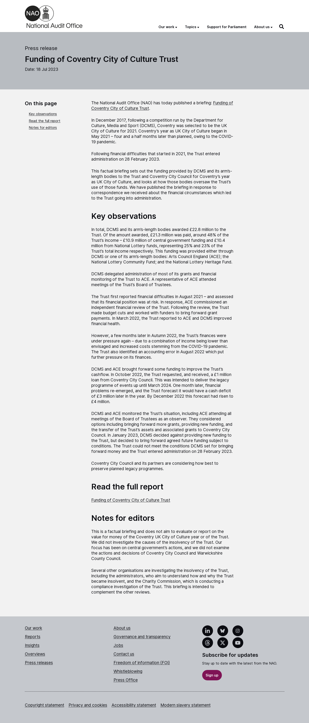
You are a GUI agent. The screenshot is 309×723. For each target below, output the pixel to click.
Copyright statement (44, 705)
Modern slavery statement (185, 705)
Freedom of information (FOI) (142, 662)
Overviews (35, 654)
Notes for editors (43, 127)
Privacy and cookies (88, 705)
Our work (33, 628)
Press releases (39, 662)
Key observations (43, 114)
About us (122, 628)
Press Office (126, 680)
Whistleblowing (128, 671)
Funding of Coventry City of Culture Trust (130, 500)
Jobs (118, 645)
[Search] (281, 26)
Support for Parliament (227, 27)
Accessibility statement (134, 705)
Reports (32, 636)
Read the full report (44, 121)
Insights (32, 645)
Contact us (124, 654)
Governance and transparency (142, 636)
